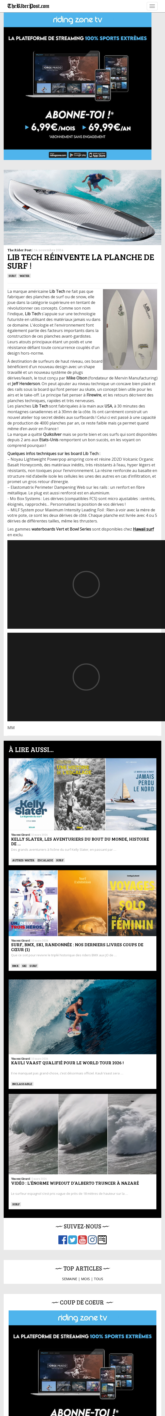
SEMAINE (69, 1278)
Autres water (23, 860)
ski (24, 966)
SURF (12, 276)
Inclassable (22, 1084)
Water (24, 276)
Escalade (45, 860)
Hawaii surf (143, 529)
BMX (15, 966)
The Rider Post (19, 250)
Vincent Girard (20, 834)
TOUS (98, 1278)
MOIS (85, 1278)
